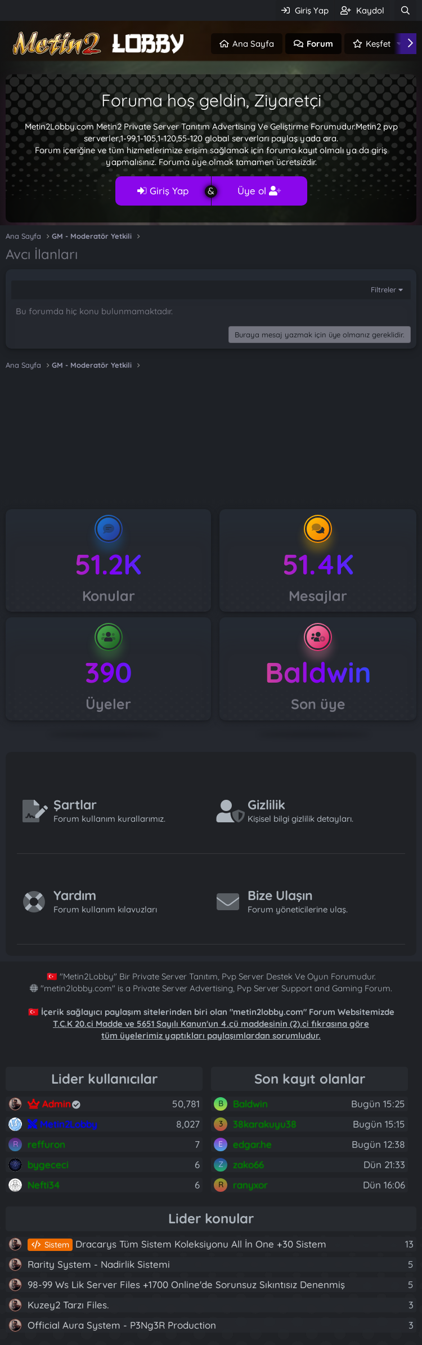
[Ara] (405, 10)
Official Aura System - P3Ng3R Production (122, 1325)
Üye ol (259, 191)
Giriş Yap (162, 191)
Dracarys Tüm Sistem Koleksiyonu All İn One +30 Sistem (177, 1244)
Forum (320, 43)
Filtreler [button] (383, 289)
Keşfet (378, 43)
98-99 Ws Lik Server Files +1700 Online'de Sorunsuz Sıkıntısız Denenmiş (186, 1284)
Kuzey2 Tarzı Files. (68, 1305)
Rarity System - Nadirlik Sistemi (99, 1264)
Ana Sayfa (253, 43)
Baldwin (318, 672)
